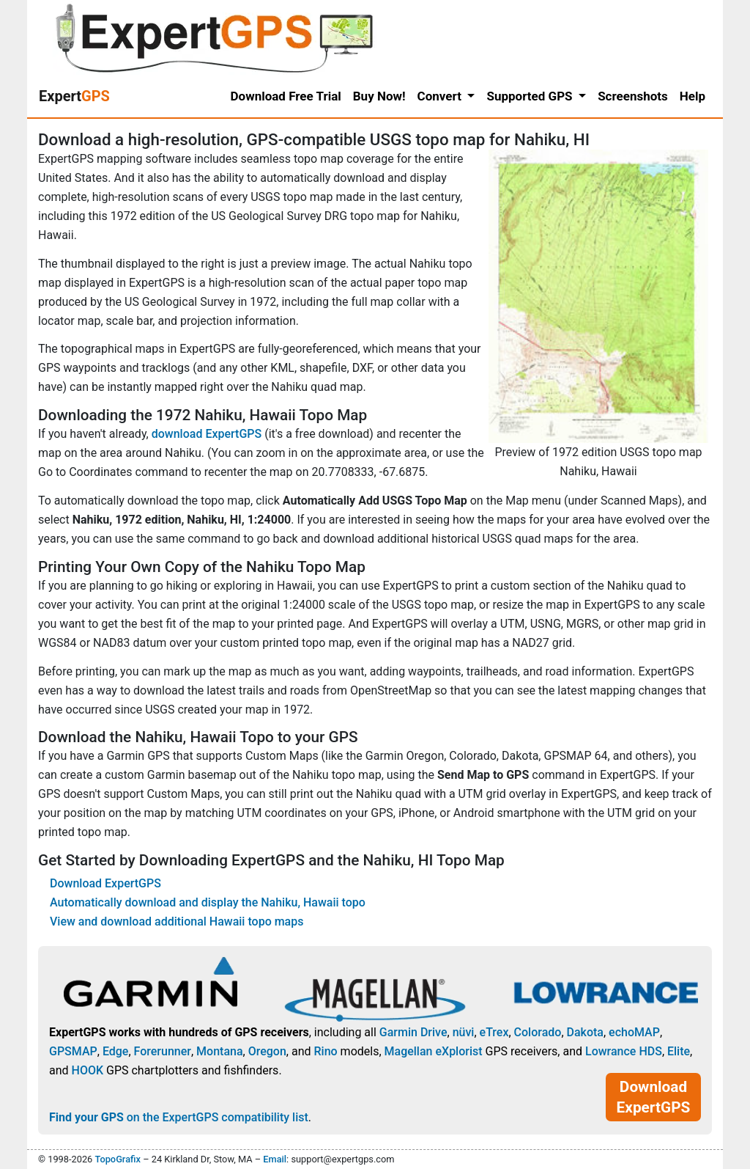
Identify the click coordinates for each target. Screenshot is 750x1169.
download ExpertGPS (206, 434)
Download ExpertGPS (105, 883)
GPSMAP (73, 1051)
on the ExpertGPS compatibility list (178, 1117)
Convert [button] (441, 96)
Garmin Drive (413, 1032)
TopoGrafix (117, 1159)
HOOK (88, 1070)
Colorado (538, 1032)
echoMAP (634, 1032)
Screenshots (633, 96)
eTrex (494, 1032)
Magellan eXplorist (434, 1051)
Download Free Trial (286, 96)
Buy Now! (379, 96)
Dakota (585, 1032)
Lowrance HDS (623, 1051)
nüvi (464, 1032)
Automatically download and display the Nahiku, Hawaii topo (207, 902)
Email (274, 1159)
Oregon (267, 1051)
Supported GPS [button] (530, 96)
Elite (678, 1051)
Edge (116, 1051)
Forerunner (162, 1051)
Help (692, 96)
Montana (219, 1051)
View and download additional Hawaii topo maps (176, 921)
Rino (325, 1051)
